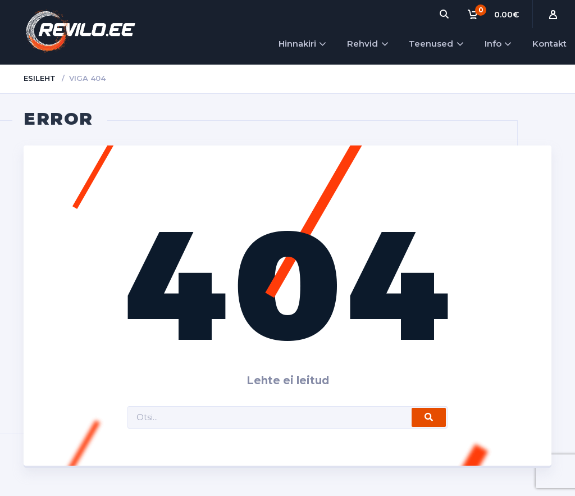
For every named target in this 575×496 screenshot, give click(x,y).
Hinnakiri (297, 43)
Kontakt (549, 43)
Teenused (431, 43)
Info (493, 43)
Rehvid (362, 43)
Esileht (40, 78)
